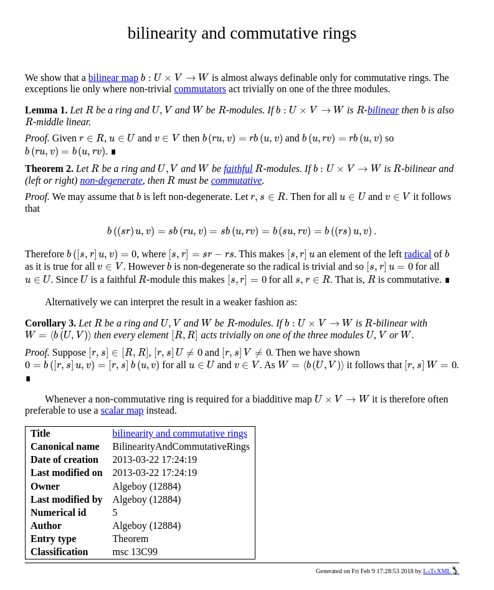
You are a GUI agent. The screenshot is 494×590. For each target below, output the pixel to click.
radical (418, 254)
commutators (200, 88)
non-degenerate (111, 180)
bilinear (383, 110)
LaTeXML (441, 571)
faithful (238, 168)
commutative (236, 180)
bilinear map (113, 77)
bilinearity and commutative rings (180, 433)
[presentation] (175, 77)
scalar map (122, 410)
